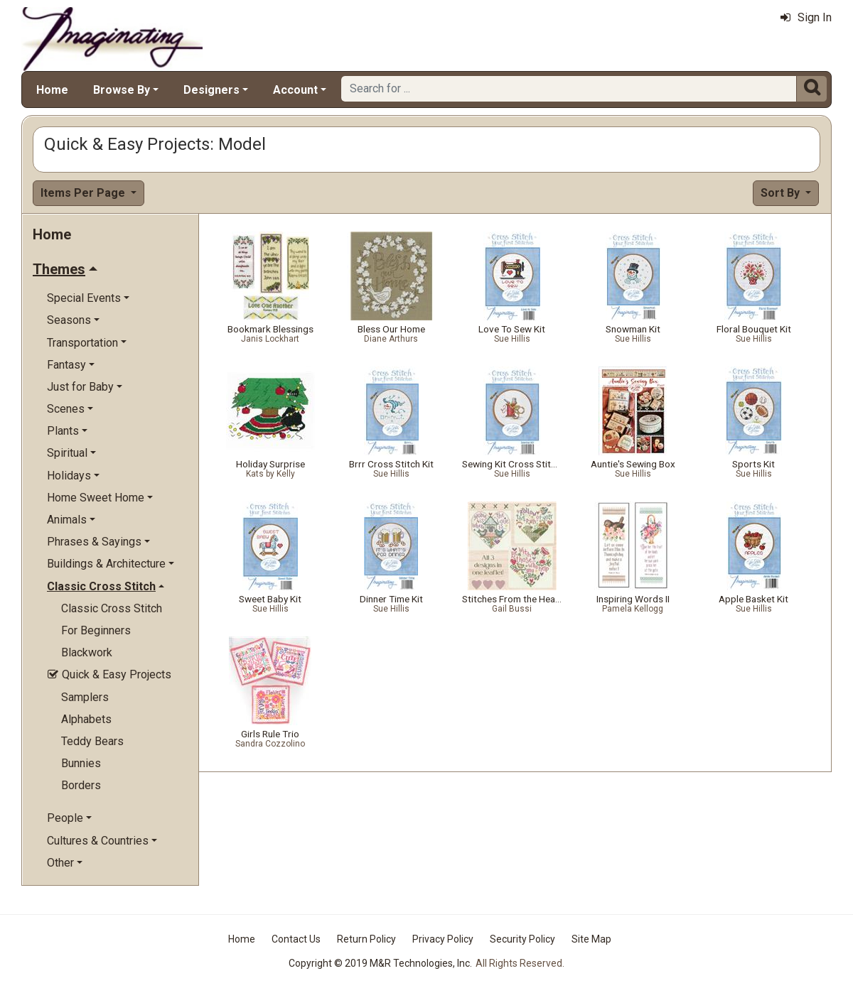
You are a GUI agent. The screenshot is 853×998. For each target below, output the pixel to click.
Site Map (591, 939)
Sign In (806, 17)
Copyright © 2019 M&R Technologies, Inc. (380, 963)
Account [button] (295, 90)
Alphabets (86, 719)
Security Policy (522, 939)
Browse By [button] (121, 90)
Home (52, 90)
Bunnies (81, 763)
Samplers (85, 697)
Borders (81, 785)
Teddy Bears (92, 741)
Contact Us (296, 939)
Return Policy (366, 939)
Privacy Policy (442, 939)
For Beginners (96, 630)
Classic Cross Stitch (111, 608)
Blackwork (86, 652)
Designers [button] (211, 90)
